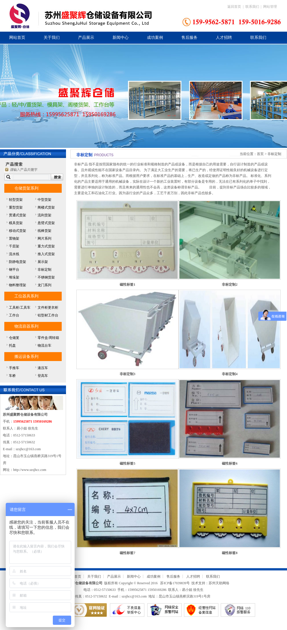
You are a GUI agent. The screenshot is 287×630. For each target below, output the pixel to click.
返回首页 (234, 7)
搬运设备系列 (26, 356)
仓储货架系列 (26, 188)
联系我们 (252, 7)
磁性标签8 (229, 553)
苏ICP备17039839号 (175, 583)
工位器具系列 (26, 296)
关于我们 (52, 37)
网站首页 (17, 37)
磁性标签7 (127, 553)
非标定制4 (229, 374)
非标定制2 (229, 284)
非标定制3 (127, 374)
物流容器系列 (26, 326)
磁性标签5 (127, 463)
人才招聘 (224, 37)
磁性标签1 (127, 284)
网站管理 (270, 7)
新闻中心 (121, 37)
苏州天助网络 (219, 583)
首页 (260, 154)
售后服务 (189, 37)
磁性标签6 (229, 463)
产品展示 (86, 37)
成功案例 (155, 37)
